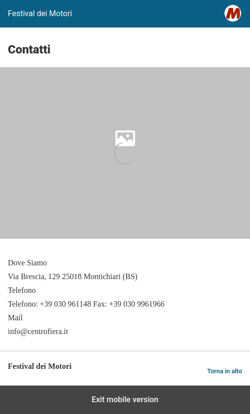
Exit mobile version (124, 399)
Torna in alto (224, 371)
